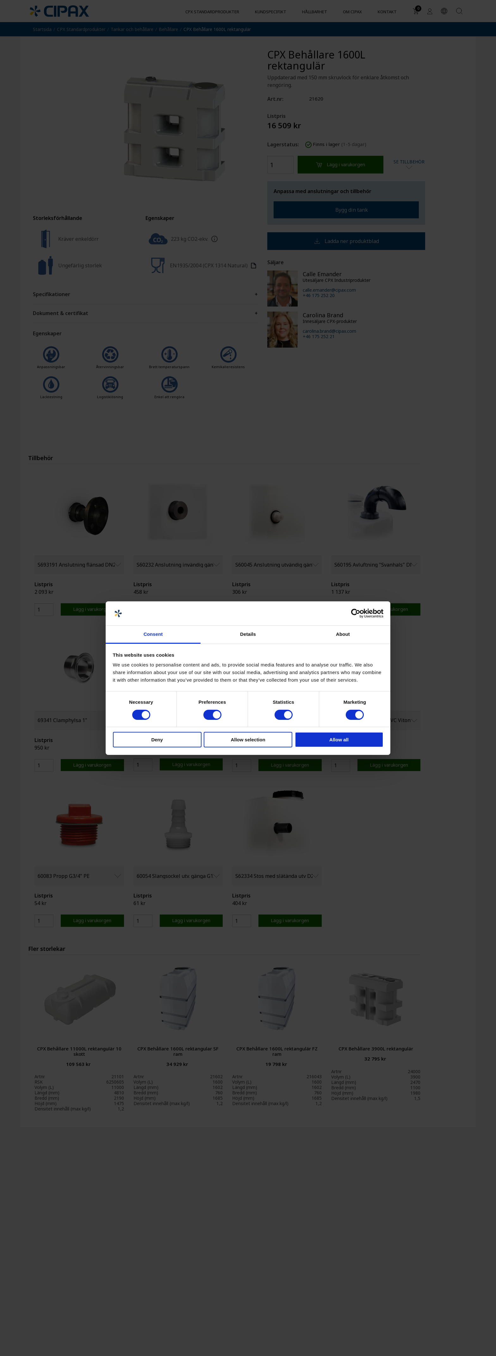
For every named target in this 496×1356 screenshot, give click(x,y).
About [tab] (343, 634)
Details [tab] (248, 634)
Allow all (339, 739)
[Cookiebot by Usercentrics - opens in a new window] (355, 613)
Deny (157, 739)
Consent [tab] (153, 634)
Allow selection (248, 739)
